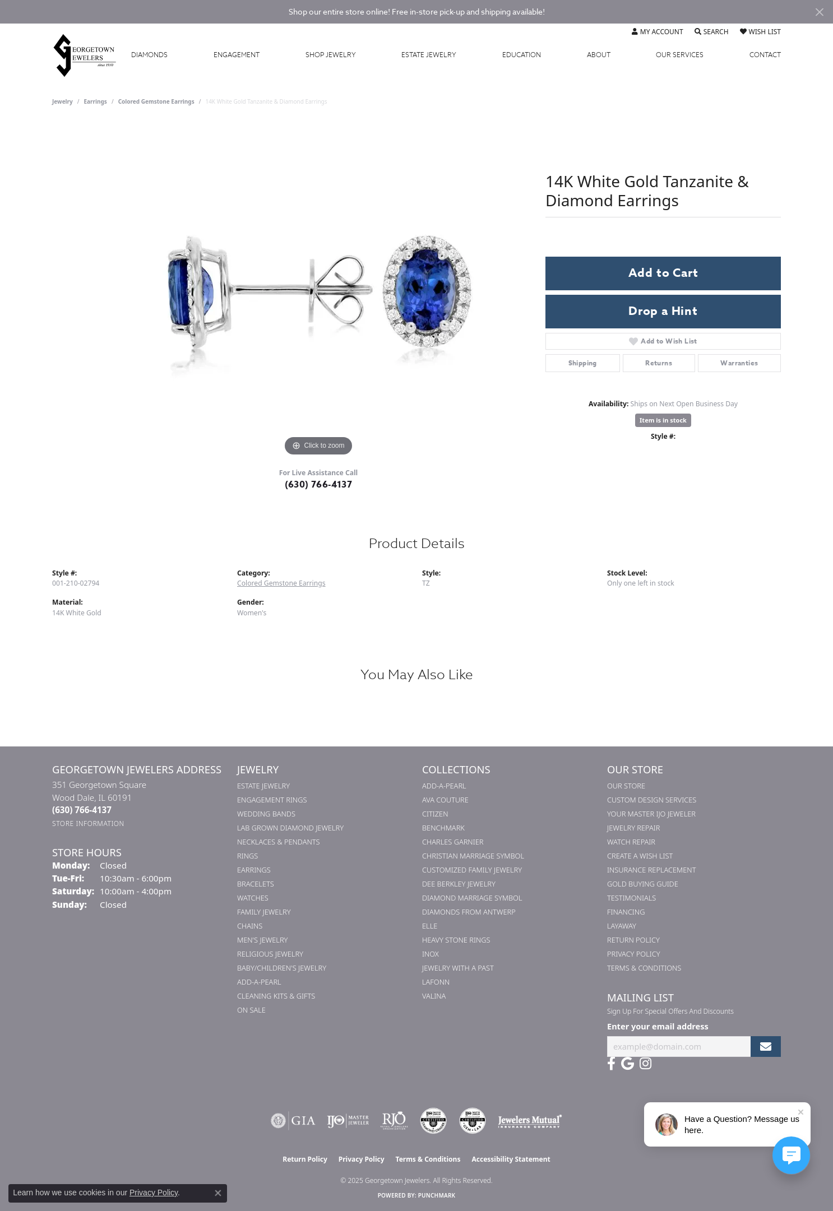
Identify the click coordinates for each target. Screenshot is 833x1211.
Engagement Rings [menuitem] (272, 800)
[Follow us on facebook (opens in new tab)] (611, 1063)
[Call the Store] (82, 809)
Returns (658, 363)
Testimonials (631, 898)
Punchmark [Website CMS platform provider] (437, 1195)
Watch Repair (631, 842)
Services (680, 55)
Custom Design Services (651, 800)
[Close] (819, 12)
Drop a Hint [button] (663, 311)
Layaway (621, 926)
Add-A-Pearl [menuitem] (259, 982)
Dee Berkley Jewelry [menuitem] (459, 884)
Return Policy (633, 940)
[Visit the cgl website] (473, 1121)
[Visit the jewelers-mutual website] (530, 1121)
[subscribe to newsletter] (766, 1046)
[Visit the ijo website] (348, 1121)
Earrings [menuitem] (254, 870)
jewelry (62, 101)
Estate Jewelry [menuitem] (263, 786)
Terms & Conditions (644, 968)
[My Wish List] (760, 32)
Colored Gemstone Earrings (156, 101)
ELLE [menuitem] (429, 926)
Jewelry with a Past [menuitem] (458, 968)
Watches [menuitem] (253, 898)
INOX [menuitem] (430, 954)
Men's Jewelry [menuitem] (262, 940)
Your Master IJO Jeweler (651, 814)
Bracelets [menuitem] (255, 884)
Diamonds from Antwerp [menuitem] (469, 912)
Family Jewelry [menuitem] (264, 912)
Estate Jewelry (428, 55)
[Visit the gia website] (293, 1121)
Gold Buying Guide (642, 884)
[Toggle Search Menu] (712, 32)
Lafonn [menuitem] (436, 982)
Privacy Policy (633, 954)
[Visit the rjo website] (394, 1121)
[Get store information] (88, 823)
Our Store (626, 786)
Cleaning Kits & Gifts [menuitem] (276, 996)
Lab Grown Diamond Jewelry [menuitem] (290, 828)
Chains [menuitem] (249, 926)
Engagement (237, 55)
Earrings (95, 101)
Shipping (582, 363)
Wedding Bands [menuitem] (266, 814)
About (598, 55)
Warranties (739, 363)
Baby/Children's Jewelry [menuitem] (281, 968)
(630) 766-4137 (319, 484)
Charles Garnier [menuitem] (452, 842)
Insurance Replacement (651, 870)
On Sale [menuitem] (251, 1010)
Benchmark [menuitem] (443, 828)
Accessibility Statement (510, 1159)
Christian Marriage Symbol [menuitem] (473, 856)
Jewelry (331, 55)
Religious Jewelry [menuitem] (270, 954)
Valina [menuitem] (434, 996)
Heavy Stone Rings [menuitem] (456, 940)
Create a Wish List (640, 856)
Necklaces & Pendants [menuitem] (278, 842)
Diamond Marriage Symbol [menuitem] (472, 898)
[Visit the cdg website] (433, 1121)
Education (521, 55)
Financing (626, 912)
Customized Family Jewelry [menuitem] (472, 870)
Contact (765, 55)
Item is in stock (663, 420)
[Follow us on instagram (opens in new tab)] (645, 1063)
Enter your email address (658, 1026)
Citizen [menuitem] (435, 814)
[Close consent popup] (218, 1193)
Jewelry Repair (633, 828)
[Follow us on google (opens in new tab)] (627, 1063)
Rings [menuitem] (247, 856)
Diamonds (149, 55)
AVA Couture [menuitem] (445, 800)
